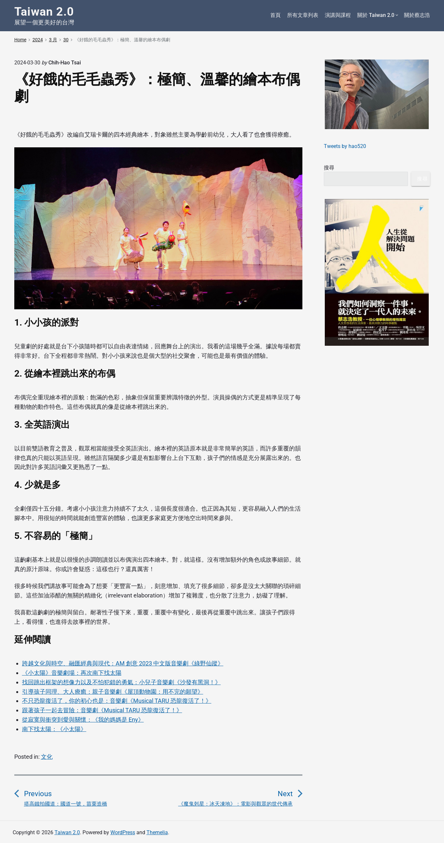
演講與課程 (338, 15)
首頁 (275, 15)
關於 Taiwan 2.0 (377, 15)
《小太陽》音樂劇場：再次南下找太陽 (71, 672)
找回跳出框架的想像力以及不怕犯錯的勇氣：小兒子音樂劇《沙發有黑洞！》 (121, 682)
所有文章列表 (302, 15)
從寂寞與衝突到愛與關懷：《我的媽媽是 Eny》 (83, 719)
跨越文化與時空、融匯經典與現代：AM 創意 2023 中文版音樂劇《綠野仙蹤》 (122, 663)
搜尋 (329, 168)
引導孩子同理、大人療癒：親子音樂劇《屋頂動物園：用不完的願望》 (112, 691)
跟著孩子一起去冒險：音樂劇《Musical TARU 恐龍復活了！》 (102, 710)
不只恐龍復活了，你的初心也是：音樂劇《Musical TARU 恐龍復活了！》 (116, 700)
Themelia (157, 832)
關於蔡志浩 (417, 15)
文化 (47, 756)
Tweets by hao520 (345, 146)
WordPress (122, 832)
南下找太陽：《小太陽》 (54, 729)
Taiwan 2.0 (67, 832)
